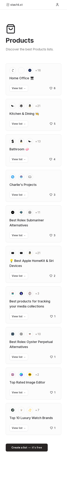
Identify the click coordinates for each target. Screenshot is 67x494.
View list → (19, 88)
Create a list (26, 447)
